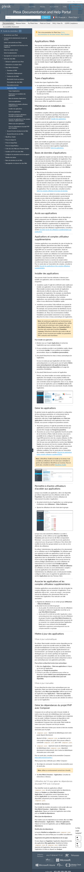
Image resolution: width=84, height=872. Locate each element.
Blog (74, 1)
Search (46, 17)
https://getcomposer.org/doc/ (43, 757)
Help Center (54, 7)
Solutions (31, 7)
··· (20, 31)
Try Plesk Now (33, 23)
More (65, 7)
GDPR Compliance (71, 23)
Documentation (8, 23)
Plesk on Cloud (45, 23)
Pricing (42, 7)
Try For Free (75, 7)
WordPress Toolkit (60, 465)
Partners (69, 1)
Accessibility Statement (11, 27)
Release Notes (21, 23)
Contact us (79, 1)
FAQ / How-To (57, 23)
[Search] (23, 17)
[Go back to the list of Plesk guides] (2, 31)
